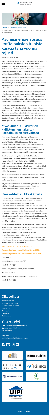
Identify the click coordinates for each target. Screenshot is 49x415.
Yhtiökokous (6, 316)
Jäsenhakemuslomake (10, 303)
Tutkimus (5, 313)
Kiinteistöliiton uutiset (18, 27)
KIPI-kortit (6, 311)
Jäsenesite (6, 308)
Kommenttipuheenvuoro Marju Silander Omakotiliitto (22, 254)
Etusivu (4, 27)
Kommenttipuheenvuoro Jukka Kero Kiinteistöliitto (21, 250)
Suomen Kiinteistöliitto (10, 306)
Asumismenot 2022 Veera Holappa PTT (17, 246)
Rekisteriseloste (8, 301)
